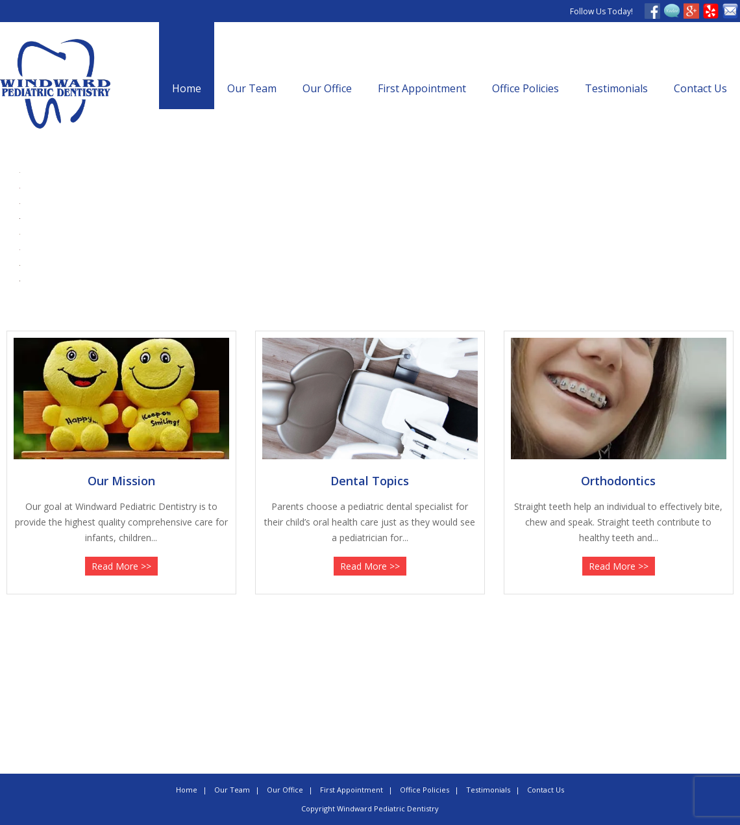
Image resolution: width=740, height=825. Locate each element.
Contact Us (700, 88)
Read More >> (121, 566)
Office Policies (525, 88)
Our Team (252, 88)
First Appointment (422, 88)
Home (186, 88)
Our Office (327, 88)
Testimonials (616, 88)
